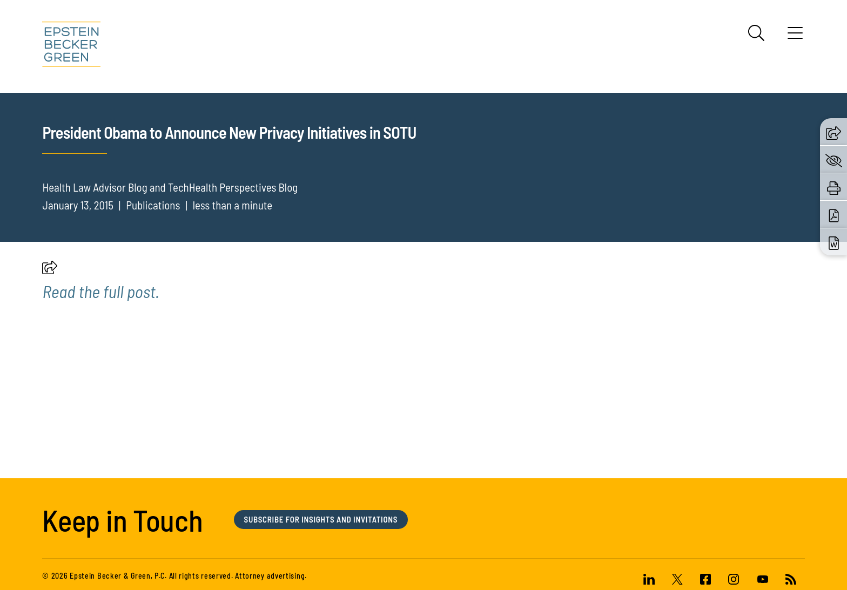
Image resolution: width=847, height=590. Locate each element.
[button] (49, 301)
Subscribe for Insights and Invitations (321, 552)
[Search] (756, 33)
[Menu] (795, 37)
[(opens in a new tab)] (100, 323)
